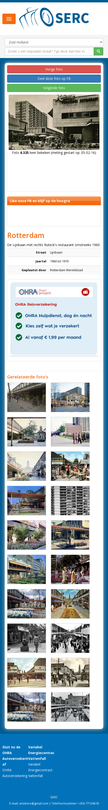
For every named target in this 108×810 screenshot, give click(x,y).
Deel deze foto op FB (54, 78)
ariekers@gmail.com (33, 803)
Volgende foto (54, 88)
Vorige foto (54, 69)
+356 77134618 (88, 803)
